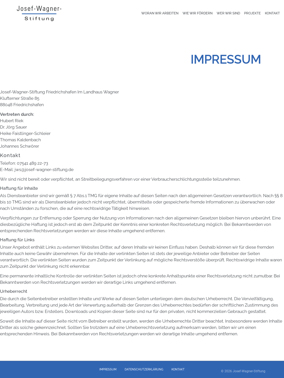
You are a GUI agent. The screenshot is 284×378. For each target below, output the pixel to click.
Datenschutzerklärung (144, 369)
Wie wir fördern (198, 13)
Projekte (252, 13)
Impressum (107, 369)
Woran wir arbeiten (159, 13)
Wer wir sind (228, 13)
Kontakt (272, 13)
